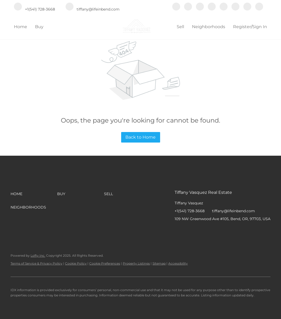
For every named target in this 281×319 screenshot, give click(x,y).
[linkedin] (188, 7)
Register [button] (242, 26)
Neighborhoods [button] (208, 26)
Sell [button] (180, 26)
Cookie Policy (76, 263)
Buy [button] (39, 26)
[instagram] (224, 7)
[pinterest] (247, 7)
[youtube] (235, 7)
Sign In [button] (259, 26)
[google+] (259, 7)
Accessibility (178, 263)
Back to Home (140, 137)
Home (20, 26)
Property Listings (136, 263)
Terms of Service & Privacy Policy (36, 263)
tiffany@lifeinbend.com (233, 211)
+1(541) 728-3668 (190, 211)
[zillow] (200, 7)
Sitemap (159, 263)
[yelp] (212, 7)
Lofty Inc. (38, 255)
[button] (34, 194)
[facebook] (176, 7)
